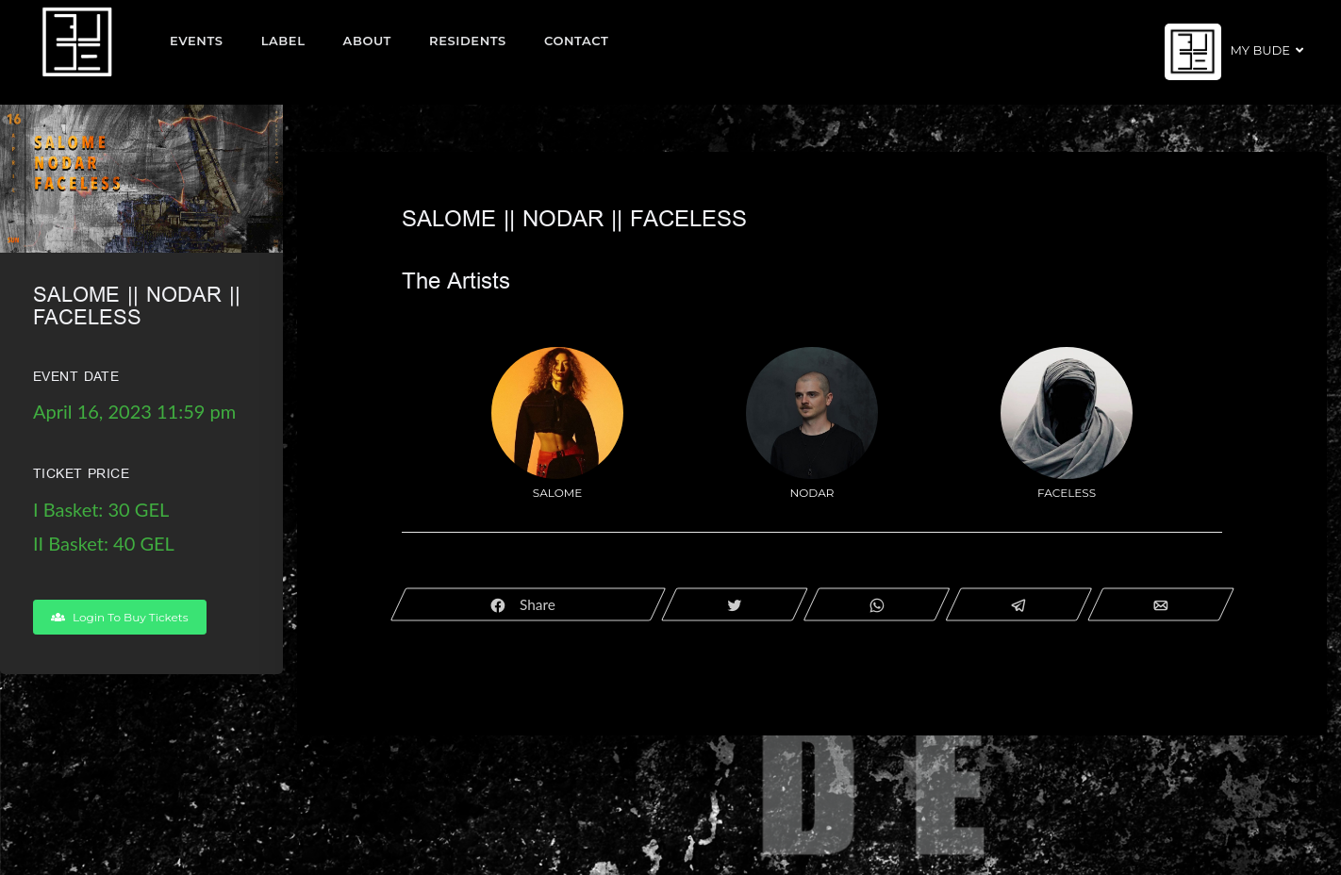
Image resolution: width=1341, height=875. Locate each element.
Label (283, 40)
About (367, 40)
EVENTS (197, 40)
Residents (467, 40)
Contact (576, 40)
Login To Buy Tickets (120, 617)
